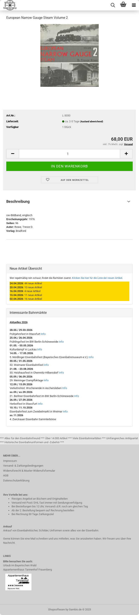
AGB (5, 475)
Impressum (10, 460)
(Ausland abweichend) (91, 121)
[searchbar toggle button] (113, 5)
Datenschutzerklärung (16, 480)
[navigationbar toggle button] (134, 5)
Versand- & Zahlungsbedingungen (23, 465)
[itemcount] (69, 153)
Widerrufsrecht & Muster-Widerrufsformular (29, 470)
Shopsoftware (56, 609)
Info (43, 334)
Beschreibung (18, 201)
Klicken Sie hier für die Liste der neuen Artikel (97, 278)
